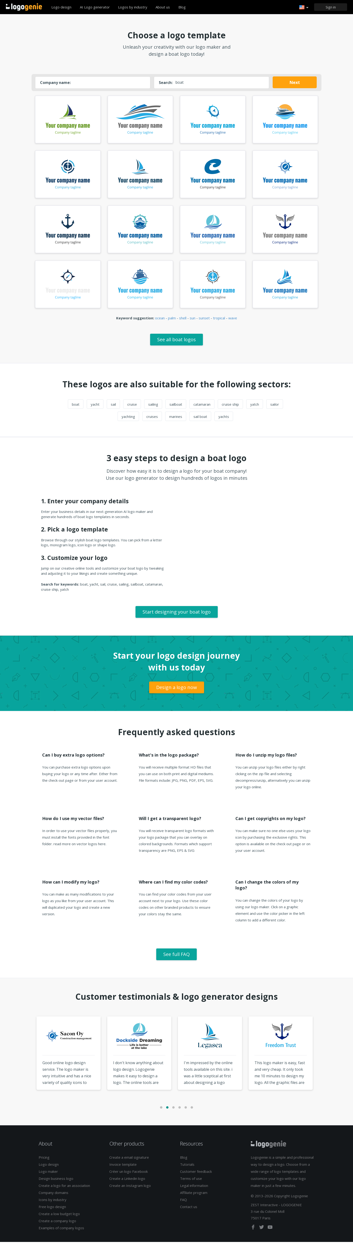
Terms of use (191, 1181)
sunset (204, 321)
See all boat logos (176, 342)
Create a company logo (57, 1223)
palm (172, 321)
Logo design (61, 7)
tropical (219, 321)
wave (232, 321)
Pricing (44, 1160)
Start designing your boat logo (177, 614)
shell (182, 321)
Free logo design (52, 1209)
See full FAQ (176, 957)
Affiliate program (193, 1195)
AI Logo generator (95, 7)
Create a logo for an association (64, 1188)
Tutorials (187, 1167)
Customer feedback (196, 1174)
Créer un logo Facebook (128, 1174)
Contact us (188, 1209)
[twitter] (262, 1231)
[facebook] (253, 1231)
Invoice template (123, 1167)
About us (163, 7)
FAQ (183, 1202)
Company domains (53, 1195)
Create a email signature (129, 1160)
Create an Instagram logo (130, 1188)
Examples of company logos (61, 1231)
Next (294, 82)
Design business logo (56, 1181)
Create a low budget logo (59, 1216)
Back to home (24, 7)
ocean (160, 321)
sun (192, 321)
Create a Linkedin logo (127, 1181)
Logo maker (48, 1174)
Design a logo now (176, 690)
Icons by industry (52, 1202)
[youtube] (270, 1231)
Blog (182, 7)
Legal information (194, 1188)
